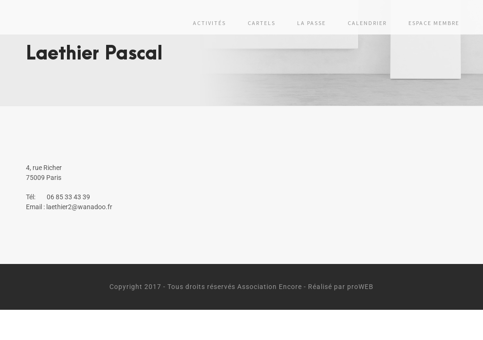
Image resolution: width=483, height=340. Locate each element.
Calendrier (367, 22)
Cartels (261, 22)
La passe (311, 22)
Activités (209, 22)
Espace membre (433, 22)
